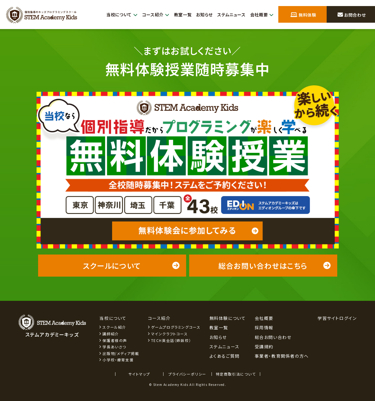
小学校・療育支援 (118, 359)
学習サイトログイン (337, 318)
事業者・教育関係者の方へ (282, 356)
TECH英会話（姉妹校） (171, 340)
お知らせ (200, 15)
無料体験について (227, 318)
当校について (113, 14)
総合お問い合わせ (273, 337)
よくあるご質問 (224, 356)
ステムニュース (229, 15)
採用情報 (264, 327)
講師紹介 (110, 333)
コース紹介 (149, 14)
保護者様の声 (114, 340)
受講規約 (264, 346)
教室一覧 (177, 15)
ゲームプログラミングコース (176, 327)
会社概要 (261, 14)
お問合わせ (351, 15)
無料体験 (303, 15)
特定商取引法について (236, 373)
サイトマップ (139, 373)
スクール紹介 (114, 327)
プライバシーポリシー (187, 373)
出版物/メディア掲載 (120, 353)
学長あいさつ (114, 346)
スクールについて (131, 265)
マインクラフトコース (169, 333)
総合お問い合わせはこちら (274, 265)
